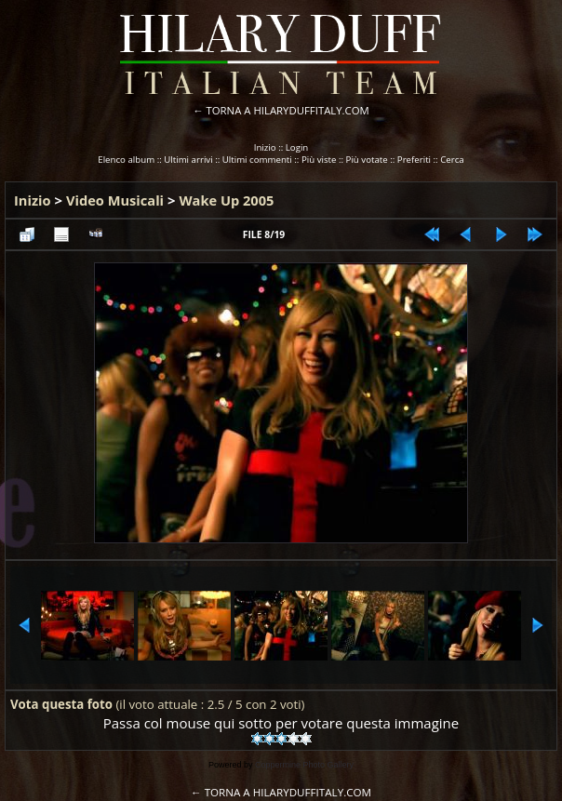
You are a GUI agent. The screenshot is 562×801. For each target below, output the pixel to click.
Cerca (452, 160)
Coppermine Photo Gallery (304, 764)
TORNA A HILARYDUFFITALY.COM (288, 110)
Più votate (367, 160)
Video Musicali (115, 200)
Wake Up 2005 (226, 200)
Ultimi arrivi (188, 160)
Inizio (265, 147)
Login (297, 147)
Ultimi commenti (257, 160)
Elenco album (126, 160)
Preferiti (414, 160)
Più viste (319, 160)
